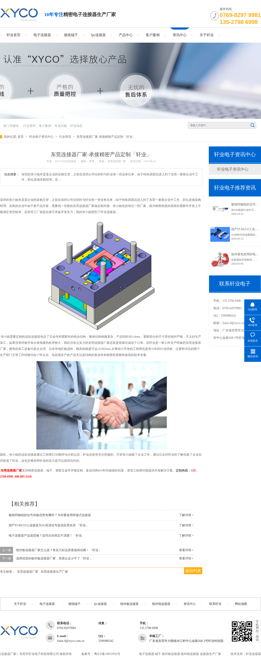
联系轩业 (215, 604)
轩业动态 (76, 126)
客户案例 (153, 35)
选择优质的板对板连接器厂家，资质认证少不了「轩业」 (54, 558)
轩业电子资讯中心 (41, 136)
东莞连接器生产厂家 (54, 571)
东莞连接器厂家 (27, 571)
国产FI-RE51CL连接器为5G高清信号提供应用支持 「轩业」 (49, 525)
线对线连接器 (161, 604)
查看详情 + (186, 550)
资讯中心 (180, 35)
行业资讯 (29, 126)
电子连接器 (42, 35)
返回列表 (193, 571)
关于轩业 (207, 35)
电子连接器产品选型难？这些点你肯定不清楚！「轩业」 (47, 535)
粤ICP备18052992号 (107, 654)
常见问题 (61, 126)
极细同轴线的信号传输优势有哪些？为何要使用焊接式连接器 (50, 515)
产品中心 (126, 35)
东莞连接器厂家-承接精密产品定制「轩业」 (106, 136)
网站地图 (241, 604)
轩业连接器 (253, 654)
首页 (21, 136)
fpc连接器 (98, 35)
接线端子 (71, 35)
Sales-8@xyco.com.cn (236, 323)
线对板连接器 (129, 604)
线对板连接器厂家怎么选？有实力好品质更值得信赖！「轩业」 (58, 550)
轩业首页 (13, 35)
